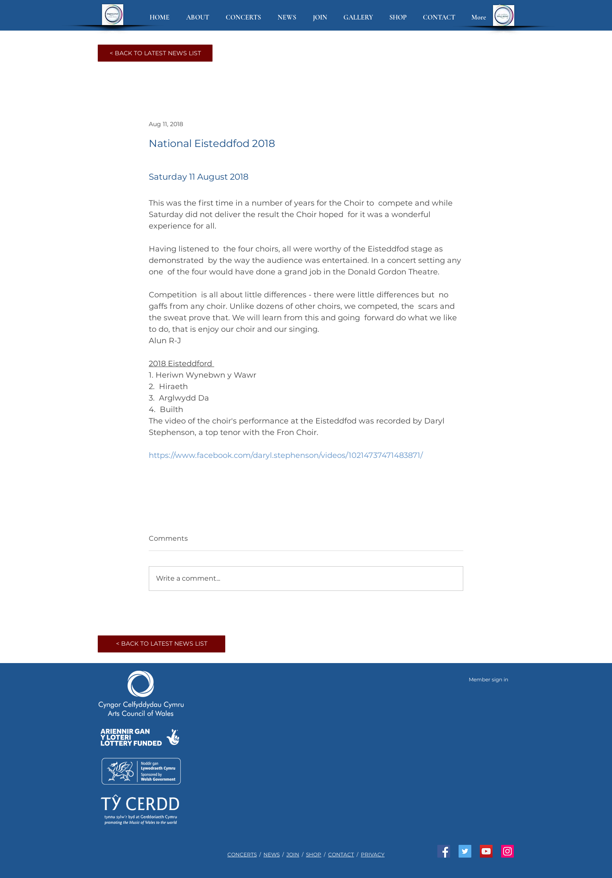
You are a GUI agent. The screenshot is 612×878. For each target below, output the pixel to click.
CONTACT (341, 854)
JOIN (292, 854)
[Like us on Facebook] (443, 851)
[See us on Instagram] (507, 851)
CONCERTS (242, 854)
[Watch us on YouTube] (486, 851)
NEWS (272, 854)
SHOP (313, 854)
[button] (199, 18)
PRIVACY (373, 854)
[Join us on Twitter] (465, 851)
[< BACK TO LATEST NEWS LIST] (155, 53)
